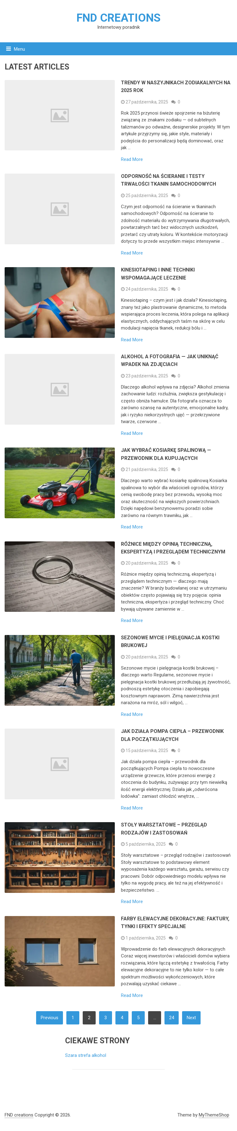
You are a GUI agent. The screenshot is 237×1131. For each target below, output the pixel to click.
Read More (132, 159)
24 (171, 1017)
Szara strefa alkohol (85, 1055)
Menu (19, 49)
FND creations (118, 17)
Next (191, 1017)
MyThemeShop (214, 1115)
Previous (49, 1017)
